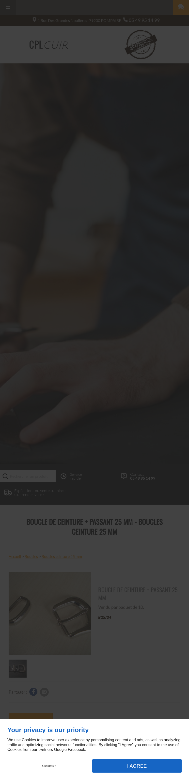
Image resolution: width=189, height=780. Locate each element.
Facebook (76, 749)
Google (60, 749)
